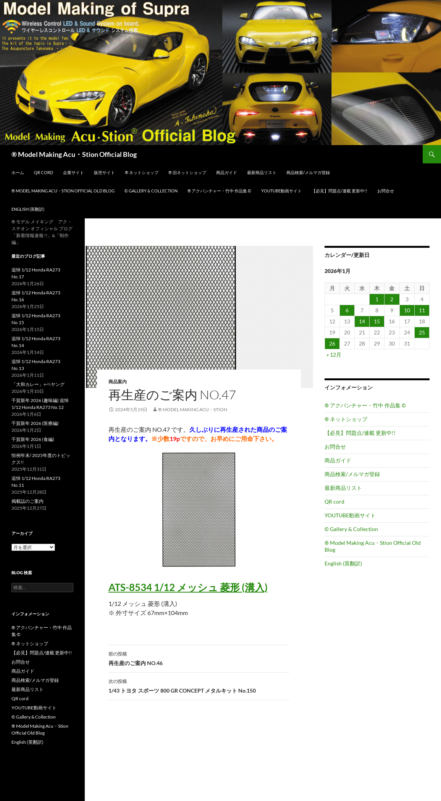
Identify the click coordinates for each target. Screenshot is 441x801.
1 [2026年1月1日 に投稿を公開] (376, 299)
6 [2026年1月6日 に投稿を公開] (347, 310)
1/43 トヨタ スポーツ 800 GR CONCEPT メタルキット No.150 (198, 685)
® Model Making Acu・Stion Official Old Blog (63, 190)
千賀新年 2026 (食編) (32, 439)
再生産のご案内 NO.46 (198, 657)
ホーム (17, 172)
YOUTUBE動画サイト (281, 190)
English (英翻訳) (27, 209)
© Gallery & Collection (151, 190)
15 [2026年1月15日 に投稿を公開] (377, 321)
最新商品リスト (261, 172)
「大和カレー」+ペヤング (38, 384)
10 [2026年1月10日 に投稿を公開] (407, 310)
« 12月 (333, 354)
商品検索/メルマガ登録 (308, 172)
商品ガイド (226, 172)
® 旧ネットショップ (187, 172)
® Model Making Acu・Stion (192, 409)
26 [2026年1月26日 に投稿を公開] (332, 343)
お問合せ (385, 190)
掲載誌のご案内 (27, 501)
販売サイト (104, 172)
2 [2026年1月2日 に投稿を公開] (391, 299)
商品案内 (117, 381)
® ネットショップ (141, 172)
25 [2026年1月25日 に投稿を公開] (422, 332)
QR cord (43, 172)
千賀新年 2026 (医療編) (35, 423)
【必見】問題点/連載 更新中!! (339, 190)
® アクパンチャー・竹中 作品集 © (219, 190)
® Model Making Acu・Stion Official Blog (74, 154)
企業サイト (73, 172)
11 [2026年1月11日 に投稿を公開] (422, 310)
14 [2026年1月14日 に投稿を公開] (362, 321)
